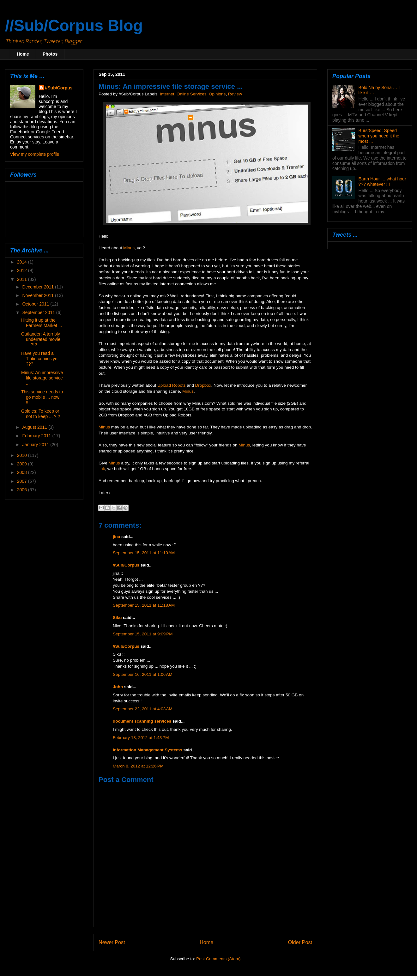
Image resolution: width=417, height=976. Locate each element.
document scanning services (142, 721)
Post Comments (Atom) (218, 958)
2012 (22, 270)
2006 (22, 489)
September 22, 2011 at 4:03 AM (142, 708)
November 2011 (38, 295)
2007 (22, 481)
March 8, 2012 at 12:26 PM (138, 766)
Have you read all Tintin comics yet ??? (40, 359)
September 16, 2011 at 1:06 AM (142, 674)
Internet (167, 94)
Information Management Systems (147, 750)
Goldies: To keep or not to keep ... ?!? (40, 414)
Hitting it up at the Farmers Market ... (41, 323)
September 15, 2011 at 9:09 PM (143, 634)
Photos (50, 54)
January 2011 (36, 444)
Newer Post (112, 942)
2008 (22, 472)
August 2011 (35, 427)
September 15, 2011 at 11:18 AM (144, 605)
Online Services (192, 94)
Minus (129, 248)
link (102, 468)
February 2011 (37, 435)
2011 (22, 279)
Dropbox (203, 385)
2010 (22, 455)
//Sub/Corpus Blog (74, 25)
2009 (22, 463)
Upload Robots (171, 385)
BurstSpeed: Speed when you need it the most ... (379, 136)
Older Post (300, 942)
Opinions (217, 94)
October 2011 (36, 303)
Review (235, 94)
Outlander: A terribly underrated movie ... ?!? (40, 339)
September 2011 (39, 312)
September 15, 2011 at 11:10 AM (144, 552)
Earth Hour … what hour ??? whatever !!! (382, 181)
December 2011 (38, 286)
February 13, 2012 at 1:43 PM (141, 737)
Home (23, 54)
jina (116, 536)
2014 (22, 261)
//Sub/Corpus (126, 565)
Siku (117, 617)
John (118, 686)
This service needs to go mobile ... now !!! (42, 397)
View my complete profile (34, 154)
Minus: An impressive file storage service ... (42, 378)
